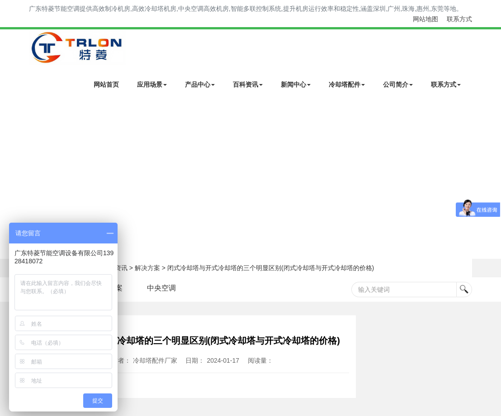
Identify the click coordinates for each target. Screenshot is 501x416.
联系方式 (459, 19)
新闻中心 (296, 84)
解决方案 (147, 267)
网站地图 (425, 19)
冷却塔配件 (347, 84)
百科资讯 (248, 84)
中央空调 (161, 288)
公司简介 (398, 84)
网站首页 (106, 84)
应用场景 (152, 84)
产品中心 (200, 84)
